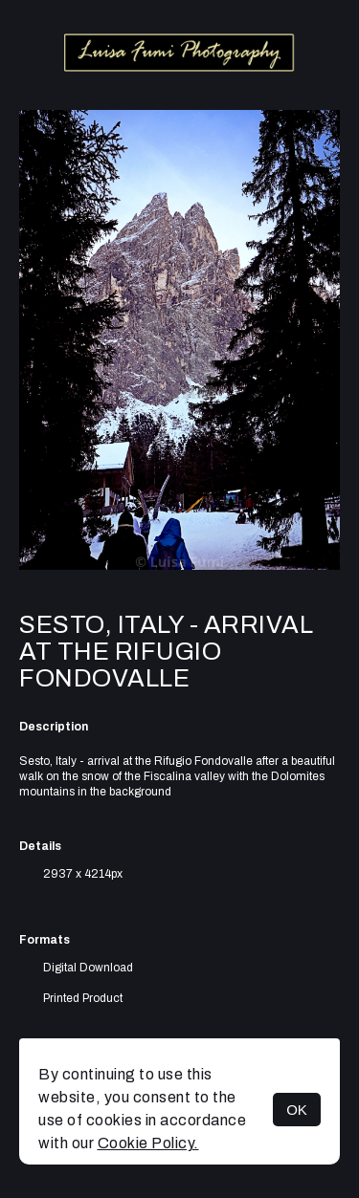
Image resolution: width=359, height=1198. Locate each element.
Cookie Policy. (148, 1143)
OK (296, 1109)
